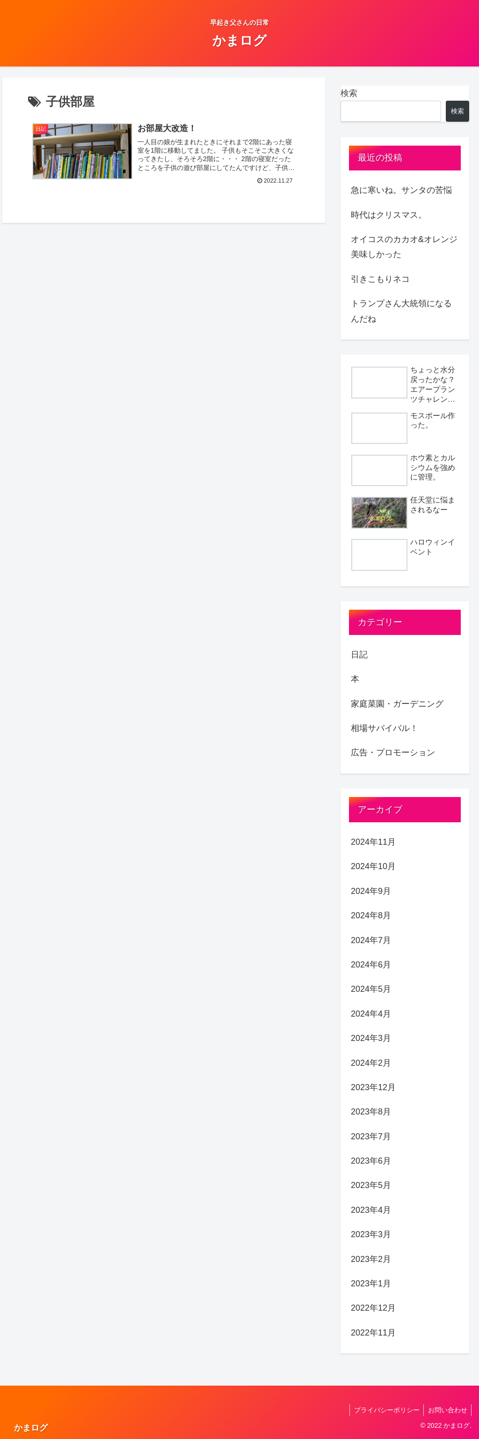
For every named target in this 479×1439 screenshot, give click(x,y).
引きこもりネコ (380, 279)
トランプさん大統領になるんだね (401, 311)
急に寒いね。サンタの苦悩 (401, 190)
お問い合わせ (446, 1410)
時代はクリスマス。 (389, 215)
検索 (349, 93)
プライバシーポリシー (384, 1410)
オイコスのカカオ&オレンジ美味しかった (404, 247)
